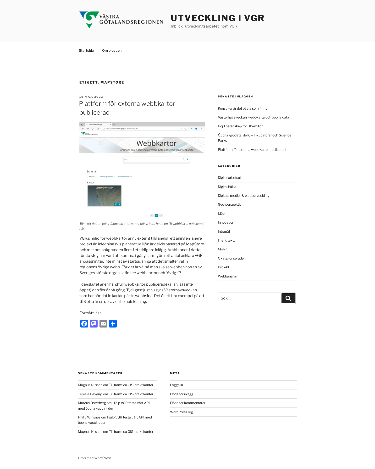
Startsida (86, 50)
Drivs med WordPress (94, 458)
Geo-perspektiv (230, 204)
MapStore (195, 244)
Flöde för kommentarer (187, 403)
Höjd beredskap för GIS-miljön (240, 126)
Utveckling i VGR (218, 18)
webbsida (144, 296)
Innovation (226, 222)
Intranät (224, 231)
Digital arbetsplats (231, 177)
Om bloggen (111, 50)
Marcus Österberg (92, 403)
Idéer (222, 213)
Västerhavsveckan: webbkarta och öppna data (253, 117)
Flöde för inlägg (181, 394)
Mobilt (222, 249)
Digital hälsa (227, 187)
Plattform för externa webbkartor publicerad (252, 149)
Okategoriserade (231, 258)
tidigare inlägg (153, 250)
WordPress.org (181, 412)
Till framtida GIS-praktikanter (131, 385)
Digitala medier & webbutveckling (243, 195)
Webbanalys (227, 276)
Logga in (176, 385)
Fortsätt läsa (90, 313)
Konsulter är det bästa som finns (242, 108)
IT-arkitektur (227, 240)
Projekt (223, 267)
